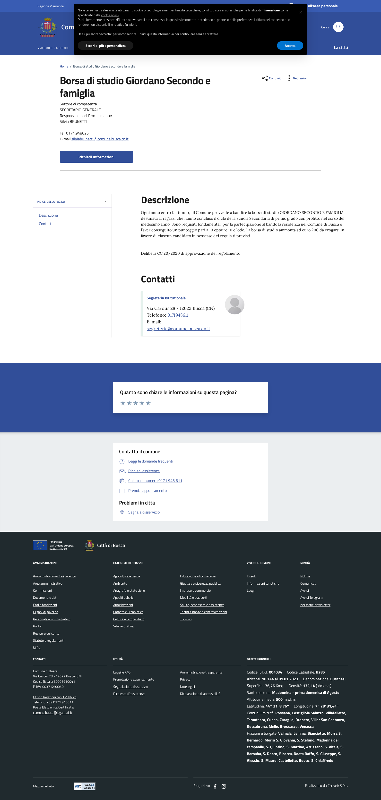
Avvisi (304, 590)
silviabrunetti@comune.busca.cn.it (100, 139)
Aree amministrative (47, 583)
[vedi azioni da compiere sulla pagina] (296, 78)
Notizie (305, 576)
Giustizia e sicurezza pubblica (200, 583)
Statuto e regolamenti (48, 640)
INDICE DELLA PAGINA (72, 201)
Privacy (185, 679)
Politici (37, 626)
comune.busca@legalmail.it (52, 712)
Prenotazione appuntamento (133, 679)
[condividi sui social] (271, 78)
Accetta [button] (290, 45)
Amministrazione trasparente (201, 672)
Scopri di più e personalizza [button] (106, 45)
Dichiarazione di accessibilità (200, 693)
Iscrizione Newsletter (315, 604)
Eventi (251, 576)
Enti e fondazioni (45, 604)
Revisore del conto (46, 633)
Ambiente (120, 583)
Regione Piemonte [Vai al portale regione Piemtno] (50, 5)
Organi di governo (45, 612)
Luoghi (251, 590)
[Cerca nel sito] (338, 27)
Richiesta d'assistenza (129, 693)
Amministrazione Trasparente (54, 576)
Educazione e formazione (198, 576)
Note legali (187, 686)
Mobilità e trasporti (193, 597)
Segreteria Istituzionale (166, 298)
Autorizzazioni (123, 604)
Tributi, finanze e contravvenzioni (203, 612)
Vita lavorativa (123, 626)
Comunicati (308, 583)
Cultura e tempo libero (128, 619)
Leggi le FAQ (121, 672)
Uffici (37, 647)
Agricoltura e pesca (126, 576)
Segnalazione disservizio (130, 686)
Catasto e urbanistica (128, 612)
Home (64, 66)
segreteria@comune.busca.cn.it (178, 328)
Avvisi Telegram (311, 597)
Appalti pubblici (123, 597)
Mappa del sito (43, 786)
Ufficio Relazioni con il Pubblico (54, 697)
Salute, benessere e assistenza (202, 604)
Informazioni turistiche (263, 583)
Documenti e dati (45, 597)
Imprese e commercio (195, 590)
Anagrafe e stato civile (129, 590)
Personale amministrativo (51, 619)
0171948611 (178, 315)
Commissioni (42, 590)
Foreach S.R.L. (338, 785)
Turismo (185, 619)
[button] (301, 12)
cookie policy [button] (110, 15)
